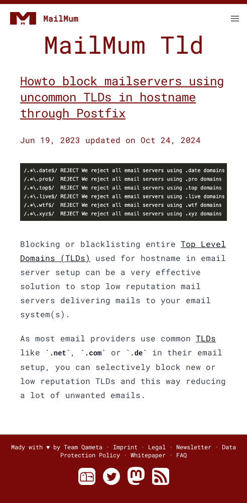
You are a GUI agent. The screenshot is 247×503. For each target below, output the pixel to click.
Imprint (125, 447)
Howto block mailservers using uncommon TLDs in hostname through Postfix (122, 97)
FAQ (181, 455)
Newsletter (193, 447)
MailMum (43, 18)
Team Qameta (83, 447)
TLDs (206, 338)
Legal (157, 447)
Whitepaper (148, 455)
